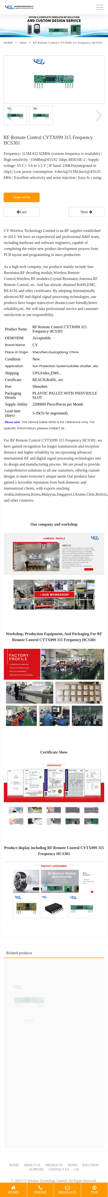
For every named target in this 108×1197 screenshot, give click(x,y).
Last (22, 212)
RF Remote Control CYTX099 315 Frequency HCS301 (68, 42)
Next (86, 212)
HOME (8, 42)
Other (23, 42)
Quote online (21, 197)
